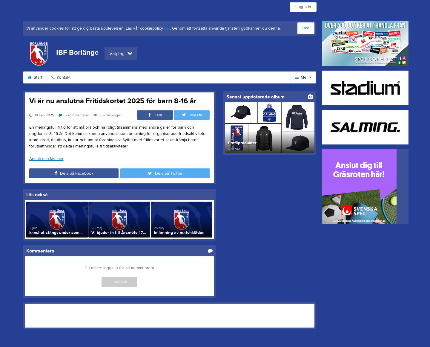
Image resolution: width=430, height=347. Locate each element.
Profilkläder (166, 77)
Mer (303, 77)
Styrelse (232, 77)
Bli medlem (92, 77)
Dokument (200, 77)
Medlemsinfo (129, 77)
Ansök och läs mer (46, 159)
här (167, 28)
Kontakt (60, 77)
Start (35, 77)
